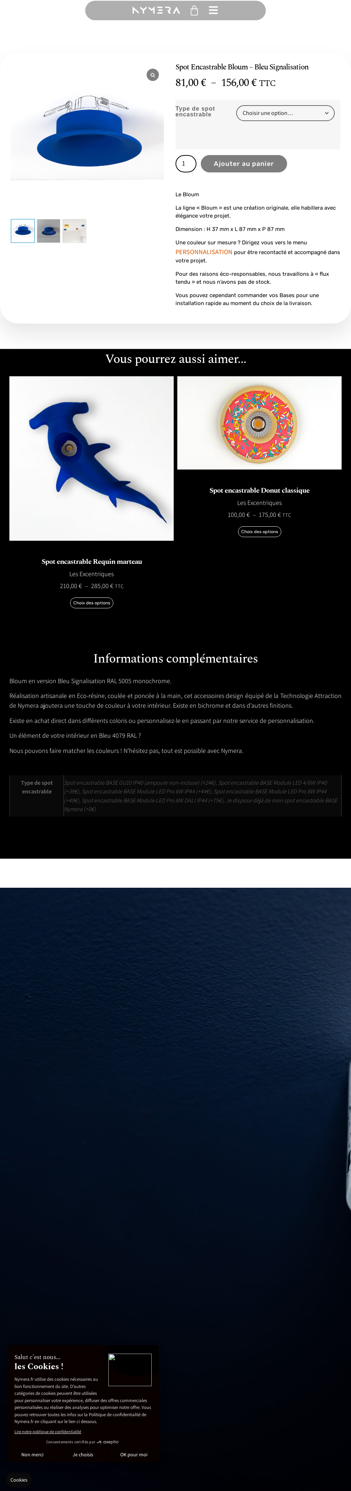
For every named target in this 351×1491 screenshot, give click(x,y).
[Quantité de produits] (186, 163)
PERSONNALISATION (204, 252)
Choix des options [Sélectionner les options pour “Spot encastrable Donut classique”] (259, 532)
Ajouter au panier (244, 164)
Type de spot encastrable (195, 111)
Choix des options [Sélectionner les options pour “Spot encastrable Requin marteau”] (91, 603)
